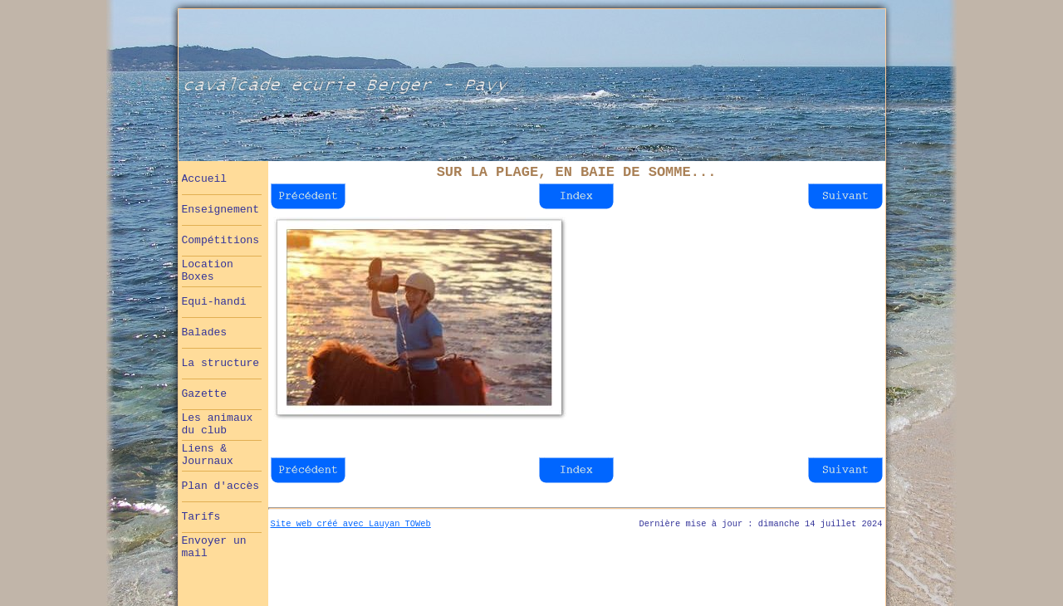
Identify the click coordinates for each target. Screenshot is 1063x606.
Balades (205, 332)
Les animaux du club (217, 424)
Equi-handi (214, 302)
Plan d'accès (221, 486)
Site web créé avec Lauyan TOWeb (351, 524)
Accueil (205, 179)
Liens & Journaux (207, 454)
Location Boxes (207, 270)
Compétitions (221, 240)
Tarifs (201, 517)
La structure (221, 363)
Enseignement (221, 209)
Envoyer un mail (214, 547)
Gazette (205, 394)
